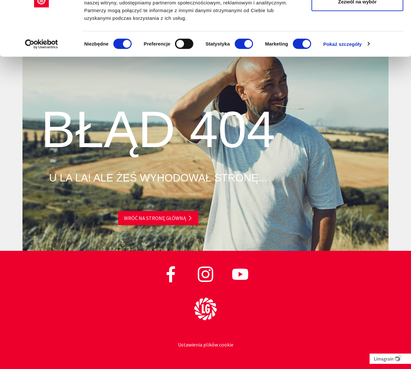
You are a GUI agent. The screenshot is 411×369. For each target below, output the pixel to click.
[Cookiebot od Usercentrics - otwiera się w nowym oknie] (41, 80)
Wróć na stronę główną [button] (155, 218)
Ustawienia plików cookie (205, 344)
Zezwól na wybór (357, 38)
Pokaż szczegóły (342, 80)
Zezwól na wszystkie (357, 17)
